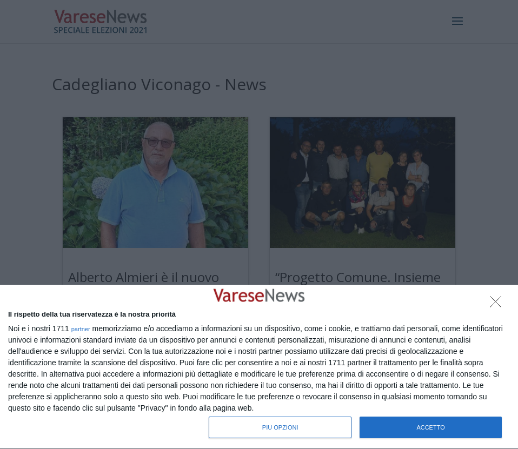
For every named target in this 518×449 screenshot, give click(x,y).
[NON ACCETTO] (498, 304)
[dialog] (259, 367)
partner (80, 329)
